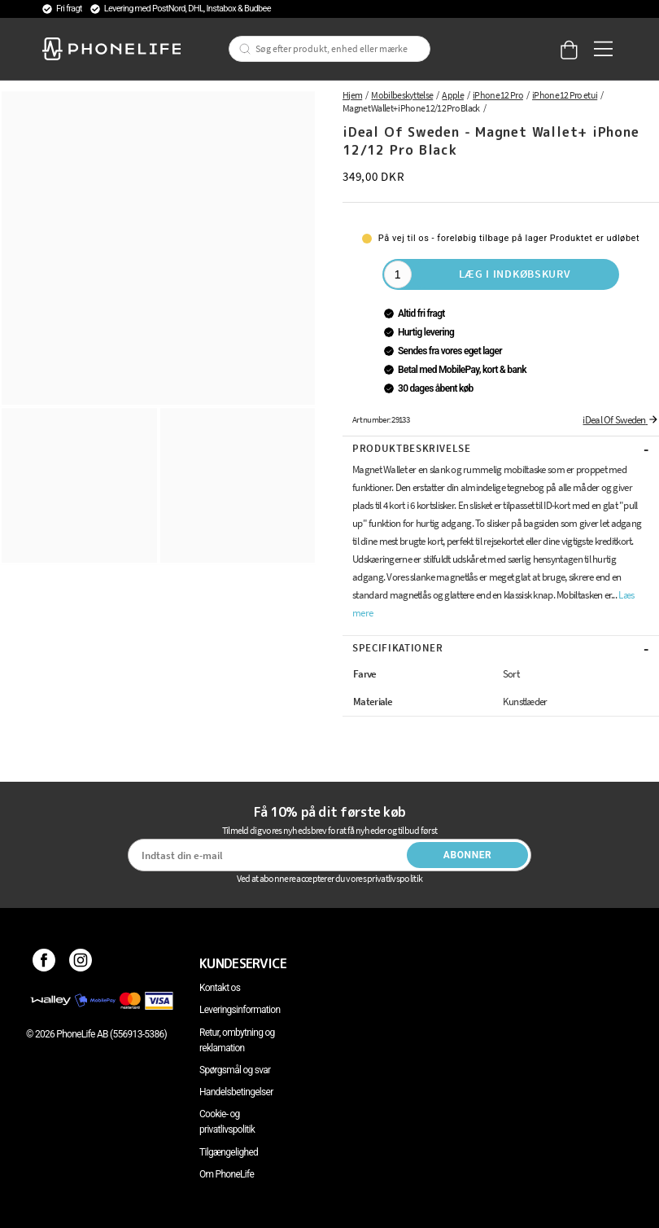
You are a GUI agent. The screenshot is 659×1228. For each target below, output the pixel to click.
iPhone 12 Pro (498, 95)
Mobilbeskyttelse (402, 95)
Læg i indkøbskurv (515, 273)
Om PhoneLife (226, 1174)
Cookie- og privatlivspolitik (227, 1121)
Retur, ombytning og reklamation (237, 1040)
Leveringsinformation (239, 1009)
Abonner (467, 855)
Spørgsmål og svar (234, 1070)
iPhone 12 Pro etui (564, 95)
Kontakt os (219, 987)
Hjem (352, 95)
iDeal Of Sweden (621, 420)
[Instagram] (81, 963)
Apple (453, 95)
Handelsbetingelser (236, 1092)
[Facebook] (44, 963)
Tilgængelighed (228, 1152)
